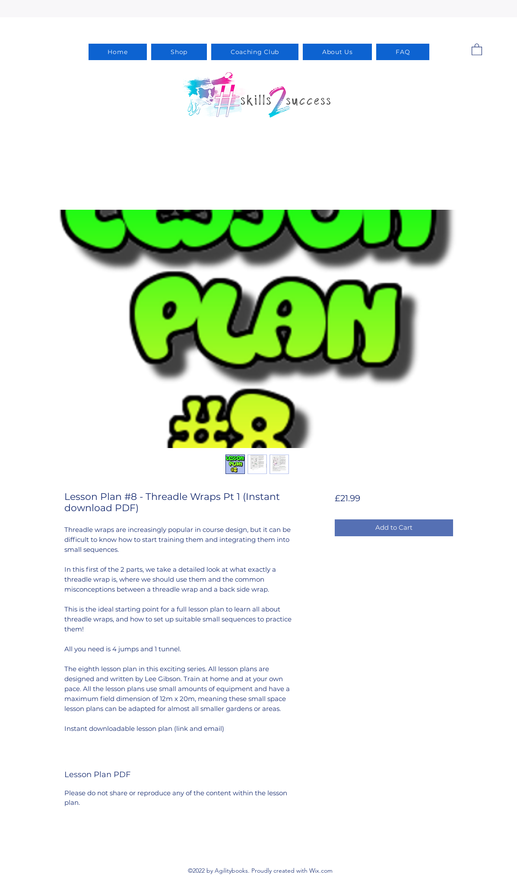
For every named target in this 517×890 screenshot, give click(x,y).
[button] (477, 49)
